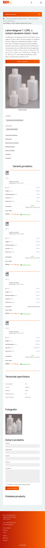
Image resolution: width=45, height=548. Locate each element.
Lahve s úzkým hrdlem (8, 21)
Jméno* (7, 443)
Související (8, 158)
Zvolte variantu (22, 61)
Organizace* (8, 449)
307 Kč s (14, 214)
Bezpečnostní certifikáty (12, 143)
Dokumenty (8, 139)
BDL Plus (5, 538)
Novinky (5, 530)
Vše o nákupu (7, 528)
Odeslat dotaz (12, 488)
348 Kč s (14, 313)
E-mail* (7, 456)
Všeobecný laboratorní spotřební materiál (16, 18)
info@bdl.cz (10, 524)
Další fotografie (22, 109)
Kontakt (5, 540)
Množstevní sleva (25, 214)
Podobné (8, 154)
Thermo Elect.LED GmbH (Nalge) (14, 120)
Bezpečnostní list (10, 146)
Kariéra (5, 536)
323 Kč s (14, 264)
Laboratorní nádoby (33, 18)
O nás (4, 532)
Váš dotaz (8, 468)
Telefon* (7, 462)
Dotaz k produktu (10, 150)
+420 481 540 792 (10, 522)
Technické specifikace (11, 135)
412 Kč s (14, 364)
